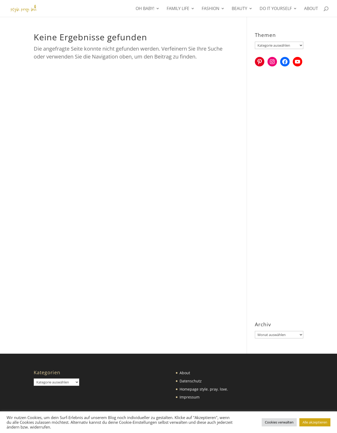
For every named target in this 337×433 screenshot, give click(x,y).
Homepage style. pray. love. (204, 389)
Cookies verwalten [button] (279, 422)
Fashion (210, 9)
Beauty (239, 9)
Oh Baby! (145, 9)
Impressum (190, 397)
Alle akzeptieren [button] (315, 422)
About (311, 9)
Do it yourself (276, 9)
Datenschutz (191, 380)
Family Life (178, 9)
